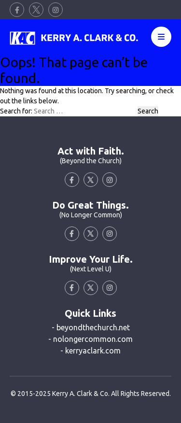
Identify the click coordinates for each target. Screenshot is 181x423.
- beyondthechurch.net (91, 327)
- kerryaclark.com (90, 350)
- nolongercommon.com (90, 339)
